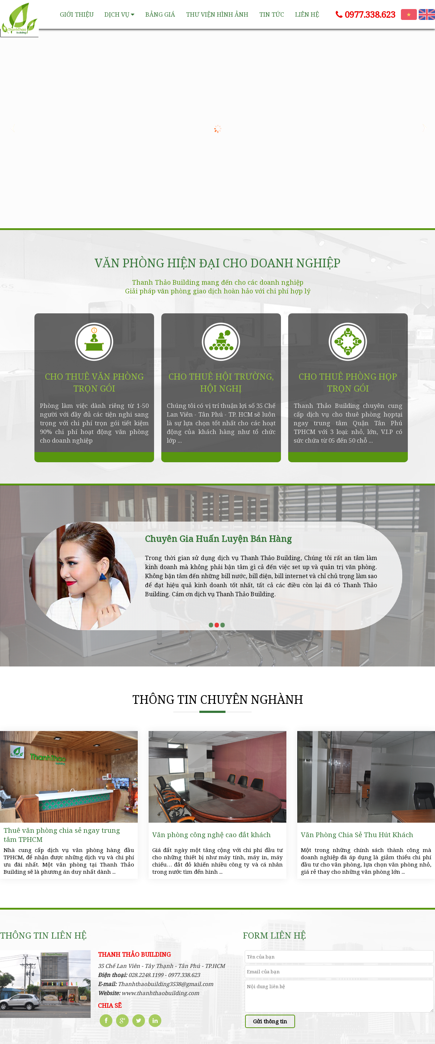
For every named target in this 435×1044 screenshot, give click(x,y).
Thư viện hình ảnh (217, 14)
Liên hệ (307, 14)
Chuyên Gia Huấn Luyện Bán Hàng (218, 538)
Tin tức (271, 14)
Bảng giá (160, 14)
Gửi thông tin (270, 1021)
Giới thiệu (77, 14)
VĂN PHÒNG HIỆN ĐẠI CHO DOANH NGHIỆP (217, 263)
